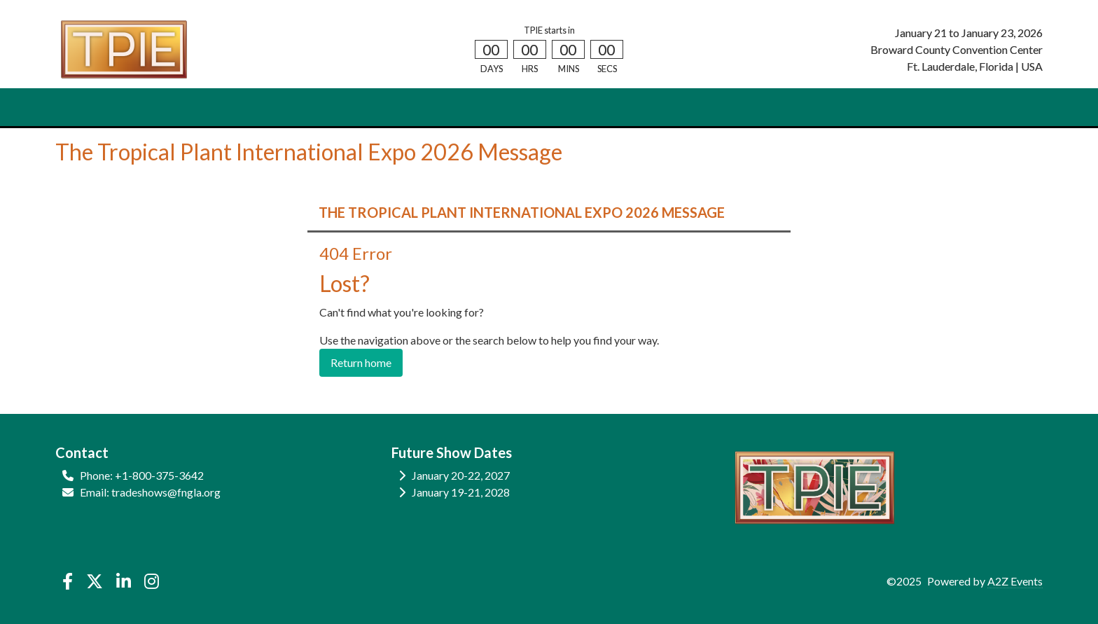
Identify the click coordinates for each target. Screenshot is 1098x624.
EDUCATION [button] (369, 107)
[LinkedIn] (123, 581)
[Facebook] (67, 581)
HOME (80, 107)
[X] (94, 581)
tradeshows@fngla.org (166, 492)
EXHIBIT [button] (202, 107)
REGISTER (505, 107)
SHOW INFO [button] (280, 107)
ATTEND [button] (134, 107)
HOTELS (446, 107)
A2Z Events (1015, 581)
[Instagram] (152, 581)
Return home (361, 362)
